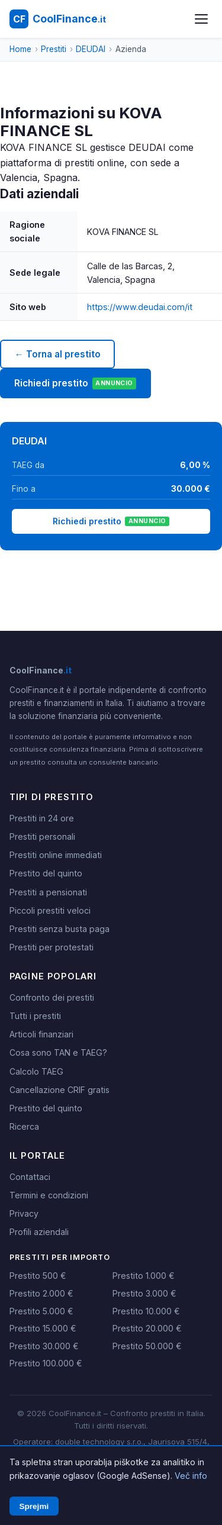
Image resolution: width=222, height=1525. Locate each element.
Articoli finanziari (41, 1034)
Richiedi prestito (75, 383)
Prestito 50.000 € (147, 1346)
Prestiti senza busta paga (59, 929)
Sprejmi (34, 1506)
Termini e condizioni (48, 1195)
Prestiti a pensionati (48, 892)
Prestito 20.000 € (147, 1328)
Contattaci (29, 1177)
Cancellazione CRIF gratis (59, 1090)
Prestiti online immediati (55, 855)
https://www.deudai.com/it (139, 307)
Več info (191, 1476)
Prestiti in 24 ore (41, 818)
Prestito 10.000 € (146, 1311)
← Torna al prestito (57, 354)
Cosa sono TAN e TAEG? (58, 1052)
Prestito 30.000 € (44, 1346)
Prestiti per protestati (51, 947)
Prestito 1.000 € (143, 1276)
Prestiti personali (42, 836)
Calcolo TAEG (36, 1071)
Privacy (23, 1213)
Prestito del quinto (45, 873)
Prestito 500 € (37, 1276)
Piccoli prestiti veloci (50, 910)
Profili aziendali (39, 1232)
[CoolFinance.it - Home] (57, 18)
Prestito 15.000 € (42, 1328)
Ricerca (24, 1126)
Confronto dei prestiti (51, 997)
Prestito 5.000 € (41, 1311)
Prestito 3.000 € (144, 1293)
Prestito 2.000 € (41, 1293)
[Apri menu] (201, 18)
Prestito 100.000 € (45, 1363)
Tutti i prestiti (35, 1016)
